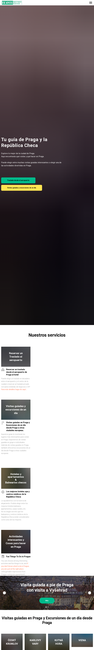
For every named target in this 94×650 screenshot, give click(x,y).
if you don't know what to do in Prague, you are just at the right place (15, 566)
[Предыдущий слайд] (4, 592)
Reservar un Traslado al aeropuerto (16, 356)
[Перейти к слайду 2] (48, 606)
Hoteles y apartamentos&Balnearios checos (15, 478)
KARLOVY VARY (35, 642)
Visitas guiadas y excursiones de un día (15, 409)
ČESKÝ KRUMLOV (12, 642)
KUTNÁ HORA (59, 642)
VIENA (82, 641)
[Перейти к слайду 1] (46, 606)
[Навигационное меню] (90, 3)
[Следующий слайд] (89, 592)
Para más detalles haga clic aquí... (14, 389)
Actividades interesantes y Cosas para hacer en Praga (16, 541)
